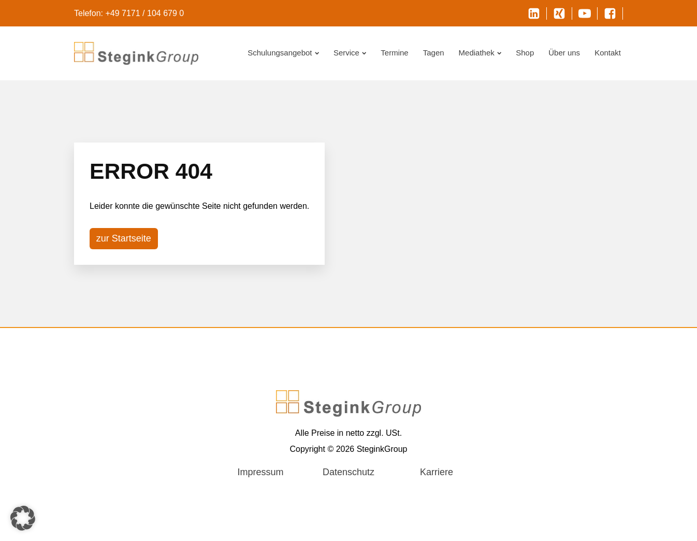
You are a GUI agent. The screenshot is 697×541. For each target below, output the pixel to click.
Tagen (433, 52)
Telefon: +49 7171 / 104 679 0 (129, 13)
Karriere (436, 472)
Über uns (564, 52)
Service (349, 52)
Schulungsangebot (283, 52)
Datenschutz (348, 472)
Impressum (260, 472)
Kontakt (607, 52)
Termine (394, 52)
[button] (23, 518)
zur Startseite (123, 238)
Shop (525, 52)
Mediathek (480, 52)
